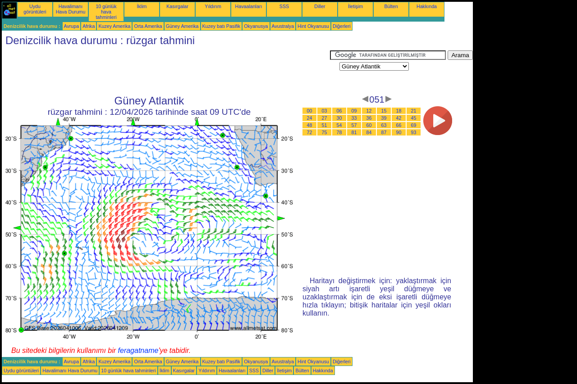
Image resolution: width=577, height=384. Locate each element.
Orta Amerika (148, 26)
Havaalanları (248, 6)
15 (384, 110)
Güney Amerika (182, 26)
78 (339, 132)
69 (414, 125)
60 (369, 125)
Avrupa (71, 26)
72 (309, 132)
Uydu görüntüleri (34, 9)
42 (399, 118)
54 (339, 125)
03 (324, 110)
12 (369, 110)
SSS (284, 6)
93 (414, 132)
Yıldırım (213, 6)
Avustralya (283, 26)
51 (324, 125)
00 (309, 110)
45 (414, 118)
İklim (142, 6)
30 (339, 118)
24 (309, 118)
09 (354, 110)
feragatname (138, 350)
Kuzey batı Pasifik (221, 26)
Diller (319, 6)
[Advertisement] (166, 70)
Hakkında (427, 6)
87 (384, 132)
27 (324, 118)
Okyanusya (256, 26)
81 (354, 132)
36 (369, 118)
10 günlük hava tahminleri (106, 12)
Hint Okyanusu (313, 26)
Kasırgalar (177, 6)
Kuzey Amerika (114, 26)
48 (309, 125)
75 (324, 132)
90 (399, 132)
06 (339, 110)
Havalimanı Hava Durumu (71, 9)
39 (384, 118)
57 (354, 125)
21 (414, 110)
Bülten (391, 6)
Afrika (88, 26)
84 (369, 132)
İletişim (355, 6)
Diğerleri (342, 26)
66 (399, 125)
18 (399, 110)
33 (354, 118)
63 (384, 125)
